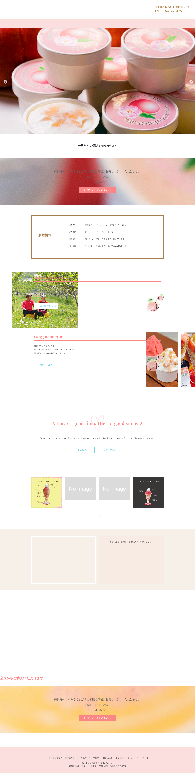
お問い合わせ (128, 23)
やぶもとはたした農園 (148, 23)
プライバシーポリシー (125, 758)
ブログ (115, 23)
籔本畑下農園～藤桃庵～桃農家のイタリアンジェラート (131, 542)
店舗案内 (72, 23)
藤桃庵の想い (86, 23)
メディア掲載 (110, 450)
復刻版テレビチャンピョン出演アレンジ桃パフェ (105, 225)
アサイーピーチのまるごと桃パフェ (100, 232)
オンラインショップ (55, 23)
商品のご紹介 (102, 23)
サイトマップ (142, 758)
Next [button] (190, 81)
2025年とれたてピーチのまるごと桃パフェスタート (106, 239)
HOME (40, 23)
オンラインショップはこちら (97, 189)
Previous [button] (4, 81)
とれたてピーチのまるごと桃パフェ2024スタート (105, 246)
